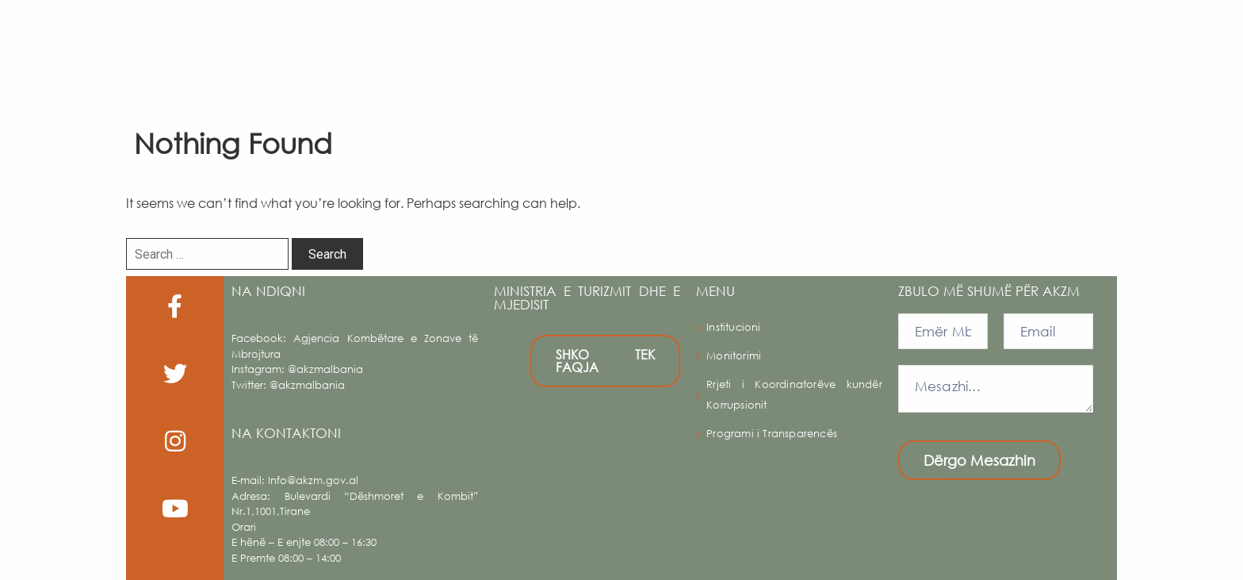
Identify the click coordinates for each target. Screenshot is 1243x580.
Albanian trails (893, 47)
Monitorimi (733, 356)
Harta (704, 48)
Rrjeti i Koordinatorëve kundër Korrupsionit (794, 395)
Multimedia (1085, 48)
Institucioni (733, 327)
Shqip (1170, 48)
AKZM (501, 48)
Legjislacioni (792, 47)
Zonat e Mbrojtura (609, 47)
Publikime (987, 48)
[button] (1222, 47)
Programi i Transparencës (771, 433)
